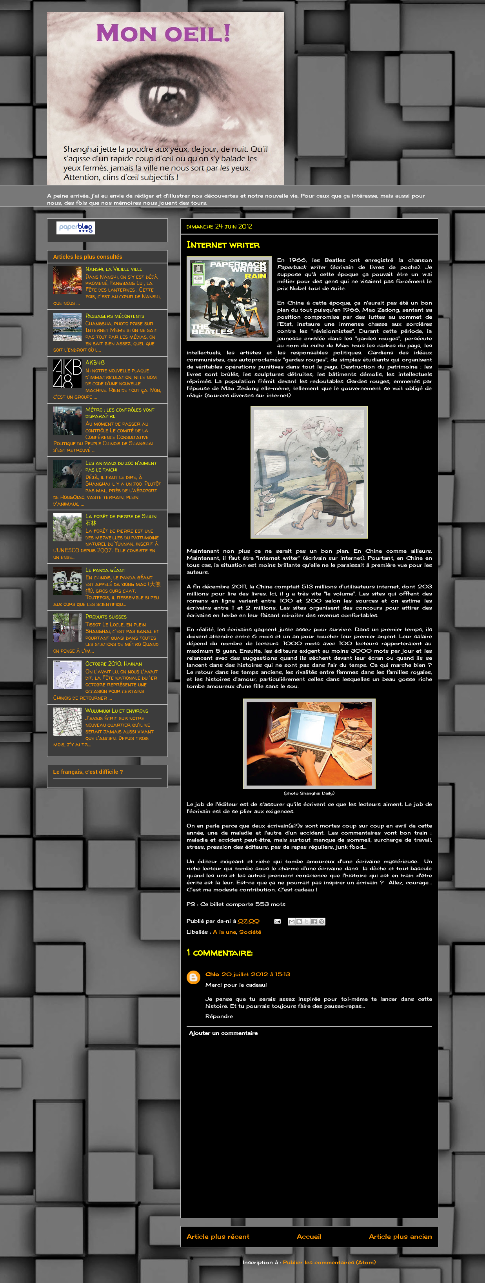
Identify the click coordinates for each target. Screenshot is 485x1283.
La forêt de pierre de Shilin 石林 (120, 519)
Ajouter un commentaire (223, 1033)
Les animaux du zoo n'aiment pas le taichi (121, 466)
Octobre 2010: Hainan (113, 663)
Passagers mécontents (114, 315)
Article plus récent (218, 1236)
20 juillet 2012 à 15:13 (256, 974)
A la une (224, 932)
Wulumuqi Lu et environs (116, 710)
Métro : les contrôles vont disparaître (119, 413)
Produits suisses (106, 616)
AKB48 (95, 362)
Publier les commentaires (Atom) (329, 1262)
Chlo (212, 974)
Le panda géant (105, 569)
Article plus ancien (400, 1236)
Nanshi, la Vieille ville (113, 268)
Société (250, 932)
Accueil (309, 1236)
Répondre (219, 1016)
